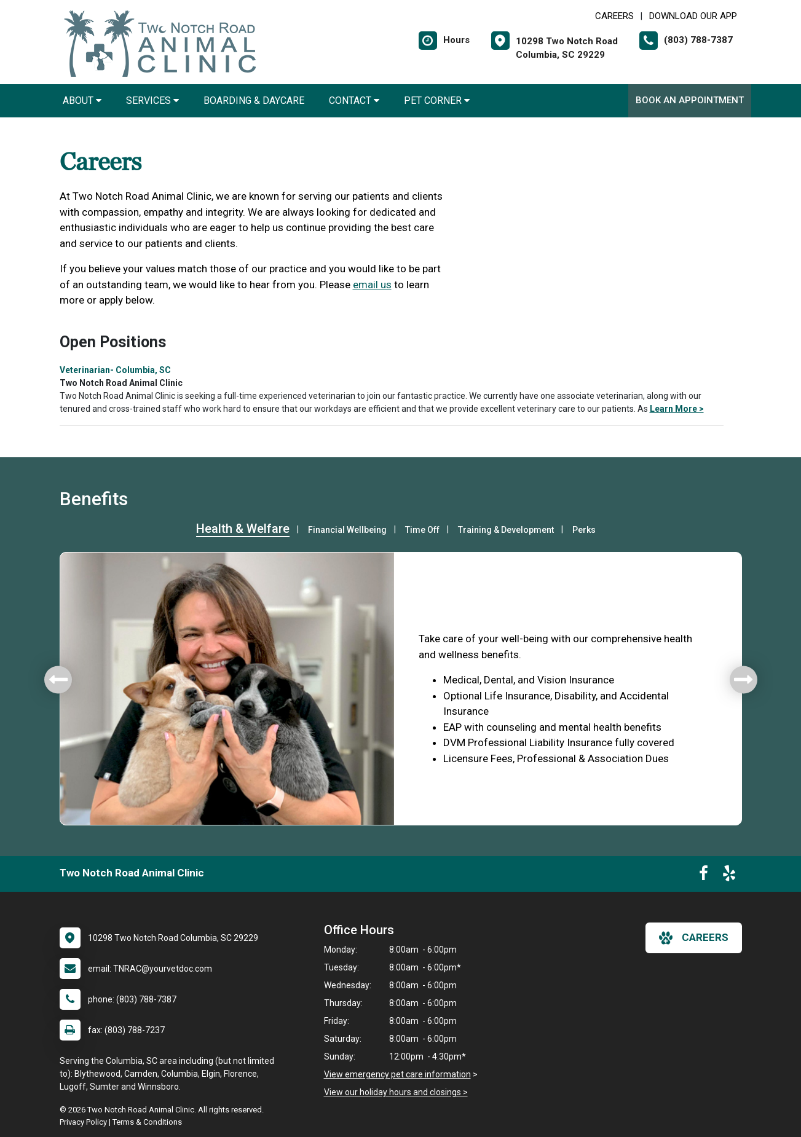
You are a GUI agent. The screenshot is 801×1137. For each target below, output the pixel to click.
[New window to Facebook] (703, 876)
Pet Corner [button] (437, 100)
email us (372, 284)
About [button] (82, 100)
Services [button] (152, 100)
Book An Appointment (690, 100)
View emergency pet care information (397, 1074)
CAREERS (614, 16)
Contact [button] (354, 100)
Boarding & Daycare (253, 100)
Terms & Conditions (147, 1122)
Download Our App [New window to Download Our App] (693, 16)
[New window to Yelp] (729, 876)
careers (693, 938)
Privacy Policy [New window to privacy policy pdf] (83, 1122)
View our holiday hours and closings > (396, 1092)
